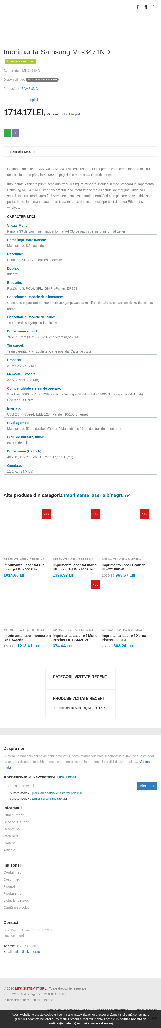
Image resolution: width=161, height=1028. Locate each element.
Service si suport (16, 822)
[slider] (13, 99)
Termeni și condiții (146, 1010)
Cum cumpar (14, 815)
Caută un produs (16, 907)
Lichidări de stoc (16, 900)
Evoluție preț (71, 114)
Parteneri (11, 836)
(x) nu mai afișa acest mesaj (93, 1023)
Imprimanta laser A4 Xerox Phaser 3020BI (124, 638)
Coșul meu (12, 879)
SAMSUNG (29, 89)
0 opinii (32, 100)
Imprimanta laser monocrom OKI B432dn (27, 638)
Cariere (9, 843)
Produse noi (13, 893)
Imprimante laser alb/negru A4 (24, 559)
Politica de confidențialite (112, 1010)
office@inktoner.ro (27, 952)
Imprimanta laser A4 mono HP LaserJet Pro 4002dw (75, 567)
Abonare (147, 786)
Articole (9, 850)
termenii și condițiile (44, 798)
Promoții (10, 886)
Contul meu (13, 872)
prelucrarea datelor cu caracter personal (57, 793)
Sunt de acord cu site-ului (35, 799)
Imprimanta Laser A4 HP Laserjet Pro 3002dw (24, 567)
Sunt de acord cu (43, 793)
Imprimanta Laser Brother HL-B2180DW (123, 567)
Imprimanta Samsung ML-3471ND (79, 708)
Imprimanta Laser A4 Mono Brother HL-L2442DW (75, 638)
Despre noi (12, 829)
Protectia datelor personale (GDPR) (67, 1010)
